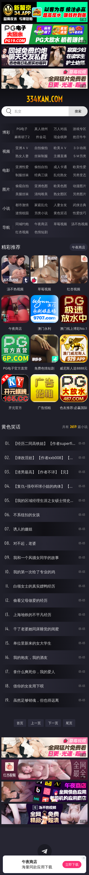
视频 (6, 151)
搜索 (78, 111)
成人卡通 (60, 167)
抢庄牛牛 (79, 137)
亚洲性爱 (22, 167)
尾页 (69, 723)
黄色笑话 (60, 213)
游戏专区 (79, 128)
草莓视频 (60, 224)
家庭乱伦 (41, 205)
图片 (6, 189)
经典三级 (41, 175)
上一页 (36, 723)
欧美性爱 (79, 167)
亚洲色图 (41, 186)
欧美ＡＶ (60, 148)
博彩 (6, 132)
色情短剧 (41, 232)
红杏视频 (22, 232)
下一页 (53, 723)
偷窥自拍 (22, 186)
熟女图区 (60, 194)
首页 (20, 723)
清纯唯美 (41, 194)
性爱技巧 (79, 213)
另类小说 (41, 213)
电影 (6, 170)
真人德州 (41, 128)
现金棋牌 (60, 137)
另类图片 (79, 194)
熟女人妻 (22, 156)
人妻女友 (60, 205)
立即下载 (72, 864)
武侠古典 (79, 205)
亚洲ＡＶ (22, 148)
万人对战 (60, 128)
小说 (6, 208)
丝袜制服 (41, 156)
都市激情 (22, 205)
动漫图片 (79, 186)
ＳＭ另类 (79, 156)
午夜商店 (41, 224)
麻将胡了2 (22, 137)
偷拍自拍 (41, 167)
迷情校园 (22, 213)
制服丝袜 (22, 175)
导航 (6, 227)
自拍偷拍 (41, 148)
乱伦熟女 (60, 175)
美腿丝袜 (22, 194)
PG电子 (22, 128)
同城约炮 (22, 224)
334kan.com (44, 99)
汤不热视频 (79, 224)
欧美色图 (60, 186)
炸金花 (41, 137)
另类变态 (79, 175)
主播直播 (60, 156)
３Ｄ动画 (79, 148)
